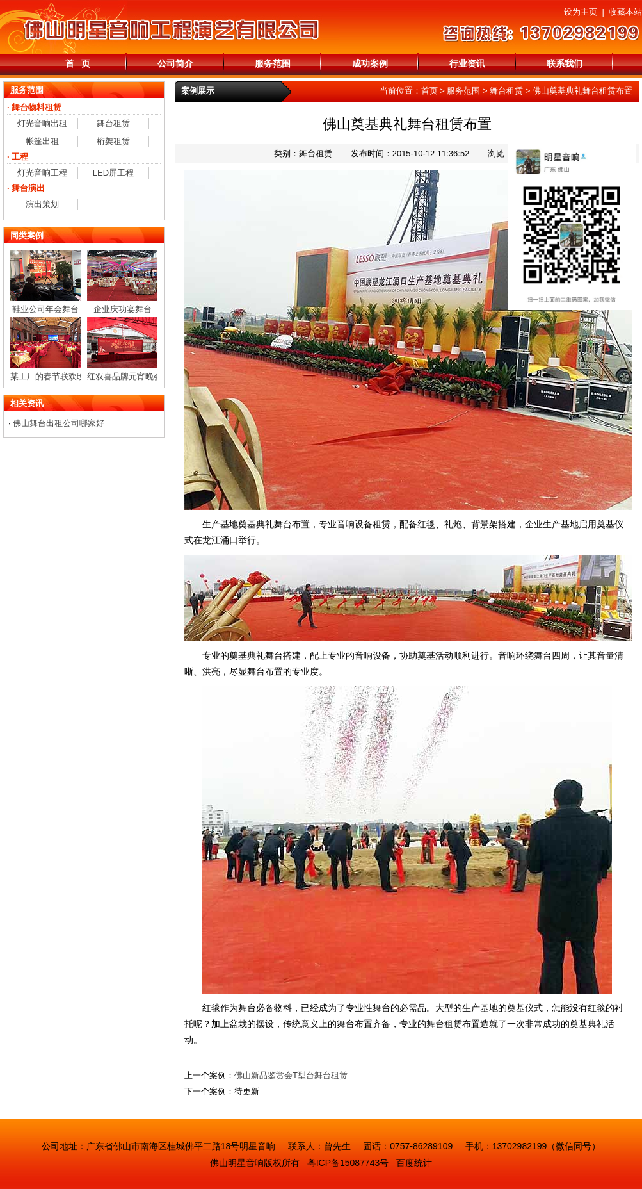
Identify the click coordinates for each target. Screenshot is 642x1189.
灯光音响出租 (42, 123)
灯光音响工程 (42, 172)
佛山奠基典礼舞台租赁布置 (582, 90)
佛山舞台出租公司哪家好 (58, 423)
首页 (429, 90)
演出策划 (42, 204)
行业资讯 (467, 63)
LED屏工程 (113, 172)
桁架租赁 (113, 141)
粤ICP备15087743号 (348, 1163)
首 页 (78, 63)
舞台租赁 (506, 90)
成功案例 (370, 63)
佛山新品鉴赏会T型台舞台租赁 (291, 1075)
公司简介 (175, 63)
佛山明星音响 (237, 1163)
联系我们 (564, 63)
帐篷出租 (42, 141)
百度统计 (414, 1163)
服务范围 (273, 63)
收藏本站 (625, 12)
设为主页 (580, 12)
